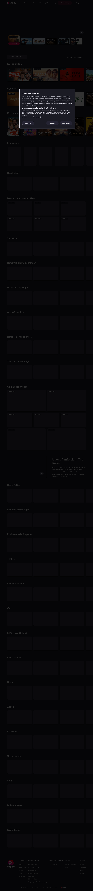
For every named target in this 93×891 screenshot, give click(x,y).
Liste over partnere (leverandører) (31, 117)
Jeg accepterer (66, 123)
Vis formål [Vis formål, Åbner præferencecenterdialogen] (28, 123)
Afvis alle (52, 123)
